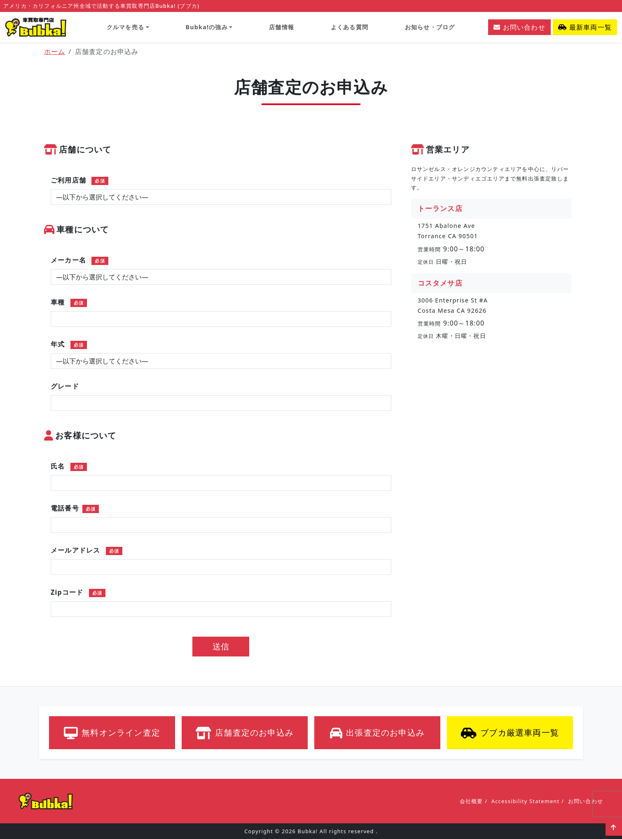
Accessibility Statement (525, 801)
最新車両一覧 (585, 27)
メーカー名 (79, 260)
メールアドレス (86, 550)
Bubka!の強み (206, 27)
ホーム (54, 51)
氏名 (69, 466)
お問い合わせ (519, 27)
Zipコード (78, 592)
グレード (65, 386)
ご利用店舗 (79, 180)
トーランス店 (440, 208)
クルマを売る (125, 27)
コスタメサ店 (440, 283)
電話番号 (75, 508)
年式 (69, 344)
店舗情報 (281, 27)
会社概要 (471, 801)
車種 (69, 302)
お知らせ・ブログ (430, 27)
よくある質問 (349, 27)
